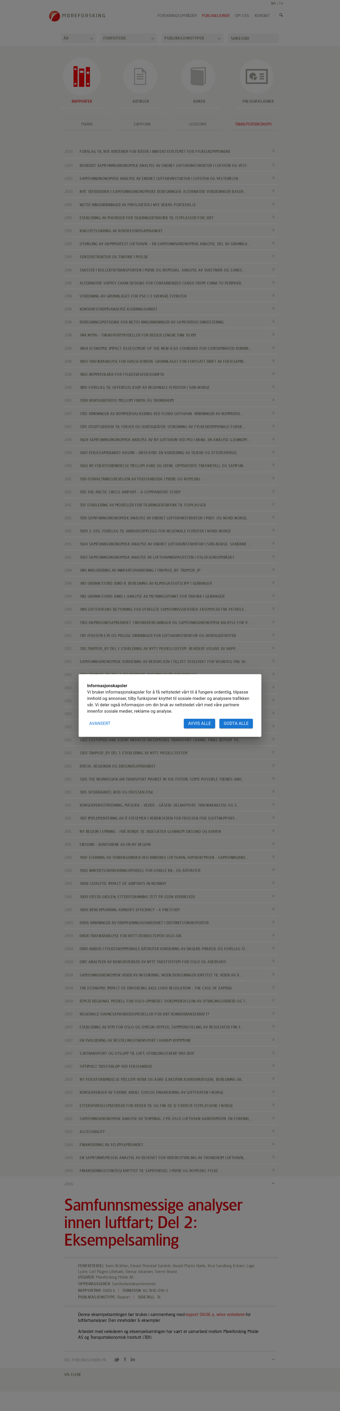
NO (273, 3)
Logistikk (198, 124)
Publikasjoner (216, 16)
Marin (86, 124)
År (66, 38)
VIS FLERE (72, 1374)
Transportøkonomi (253, 124)
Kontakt (262, 16)
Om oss (242, 16)
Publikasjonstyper (184, 38)
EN (281, 3)
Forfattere (114, 38)
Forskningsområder (177, 16)
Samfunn (142, 124)
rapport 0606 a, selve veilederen (215, 1314)
